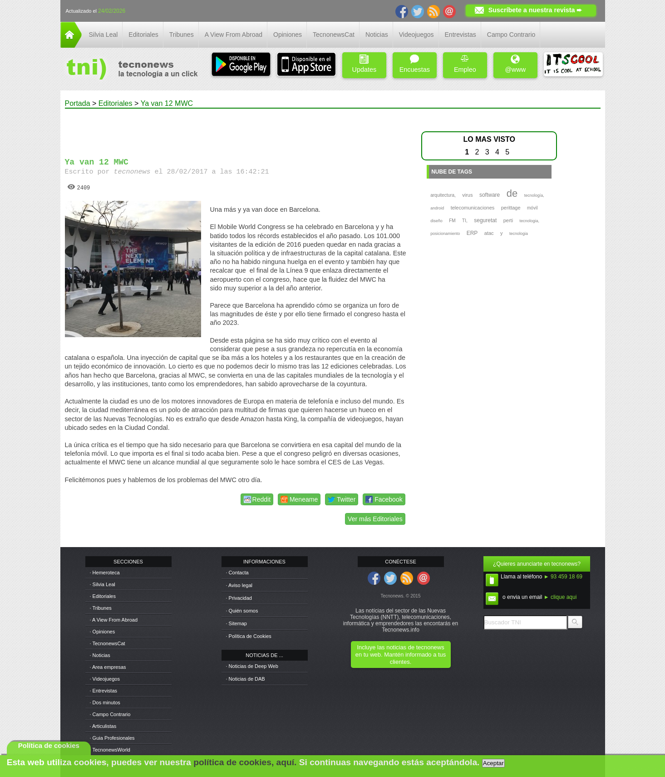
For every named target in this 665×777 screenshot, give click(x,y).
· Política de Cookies (248, 636)
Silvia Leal (103, 34)
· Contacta (237, 572)
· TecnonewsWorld (110, 749)
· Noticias (100, 655)
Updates (364, 64)
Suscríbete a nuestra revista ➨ (535, 10)
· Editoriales (103, 596)
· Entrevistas (104, 690)
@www (515, 64)
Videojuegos (416, 34)
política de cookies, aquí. (244, 762)
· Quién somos (242, 610)
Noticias (376, 34)
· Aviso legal (239, 585)
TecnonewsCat (334, 34)
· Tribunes (101, 608)
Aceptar (493, 763)
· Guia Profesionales (112, 738)
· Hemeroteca (105, 572)
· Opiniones (102, 631)
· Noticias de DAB (245, 679)
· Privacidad (239, 598)
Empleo (465, 64)
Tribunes (181, 34)
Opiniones (287, 34)
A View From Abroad (233, 34)
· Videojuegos (105, 679)
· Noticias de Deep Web (252, 666)
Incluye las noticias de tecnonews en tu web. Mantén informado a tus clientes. (400, 654)
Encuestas (414, 64)
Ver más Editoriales (375, 519)
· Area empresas (108, 667)
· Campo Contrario (110, 714)
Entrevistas (460, 34)
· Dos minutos (105, 702)
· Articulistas (103, 726)
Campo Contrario (511, 34)
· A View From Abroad (114, 620)
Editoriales (143, 34)
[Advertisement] (236, 129)
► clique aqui (560, 597)
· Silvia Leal (102, 584)
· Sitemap (236, 623)
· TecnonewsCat (107, 643)
